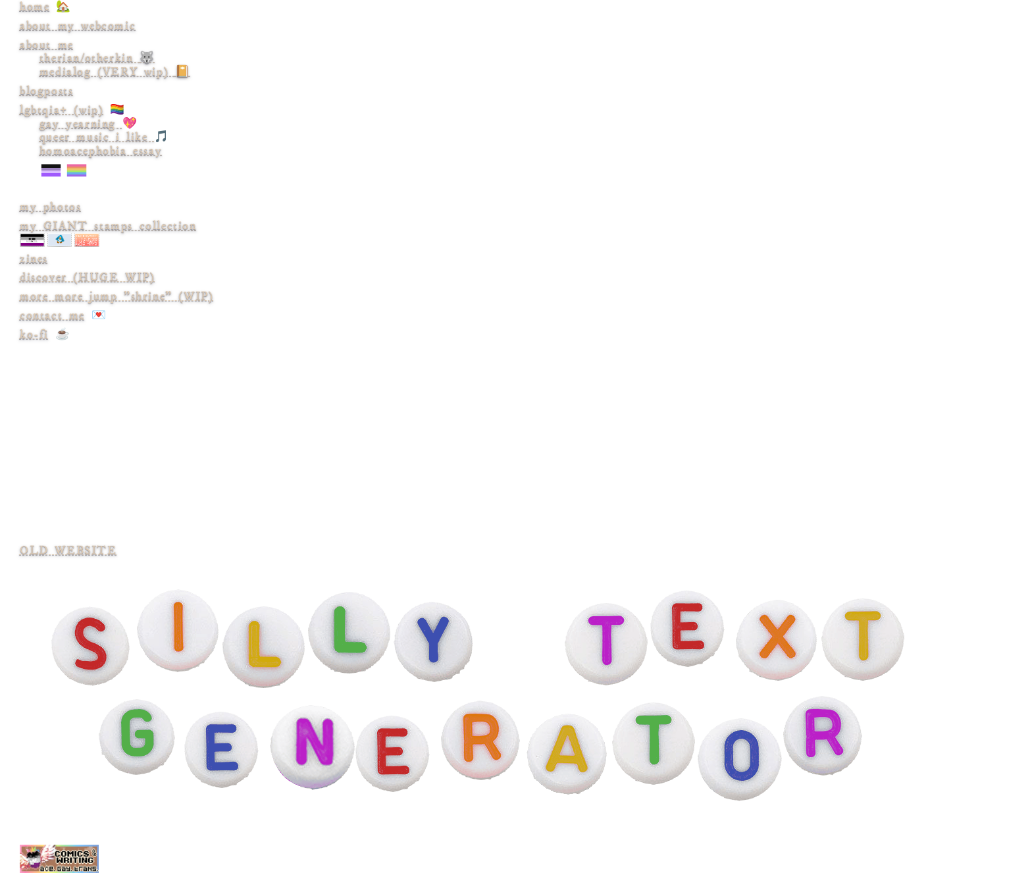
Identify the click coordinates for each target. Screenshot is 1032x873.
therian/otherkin (97, 58)
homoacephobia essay (535, 162)
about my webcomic (78, 25)
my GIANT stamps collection (108, 226)
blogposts (46, 91)
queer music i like (96, 137)
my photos (50, 206)
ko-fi (34, 334)
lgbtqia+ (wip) (61, 110)
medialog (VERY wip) (115, 72)
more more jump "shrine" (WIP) (116, 296)
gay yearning (80, 124)
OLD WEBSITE (68, 550)
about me (47, 45)
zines (34, 258)
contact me (52, 315)
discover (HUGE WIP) (87, 277)
